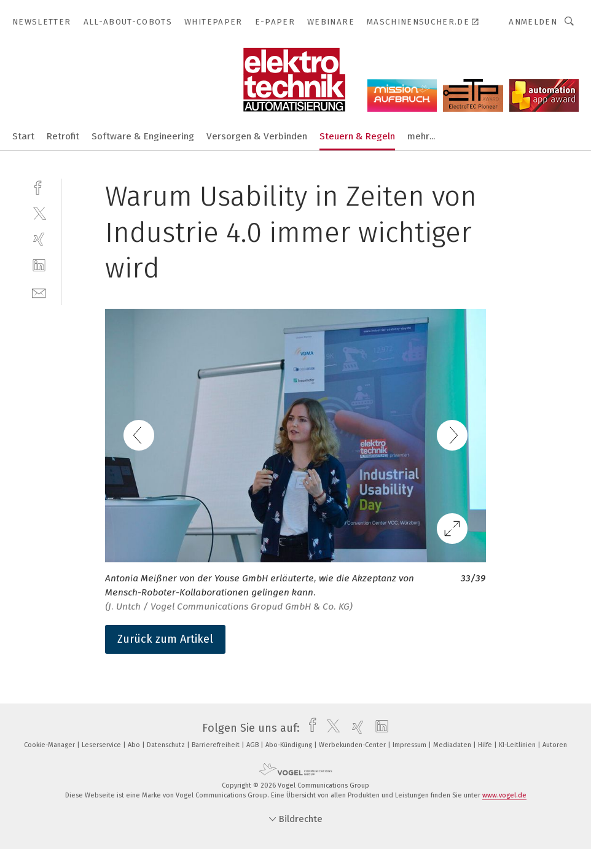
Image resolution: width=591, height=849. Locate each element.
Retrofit (63, 136)
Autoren (554, 745)
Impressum (410, 745)
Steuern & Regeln (357, 136)
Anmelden (533, 22)
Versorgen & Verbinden (256, 136)
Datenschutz (167, 745)
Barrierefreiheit (216, 745)
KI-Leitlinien (518, 745)
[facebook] (39, 186)
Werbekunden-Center (353, 745)
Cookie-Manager (50, 745)
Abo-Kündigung (289, 745)
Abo (135, 745)
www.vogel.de (504, 795)
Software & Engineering (143, 136)
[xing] (39, 239)
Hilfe (486, 745)
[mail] (39, 292)
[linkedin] (39, 265)
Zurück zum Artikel (165, 639)
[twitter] (39, 212)
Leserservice (102, 745)
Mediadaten (453, 745)
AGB (253, 745)
